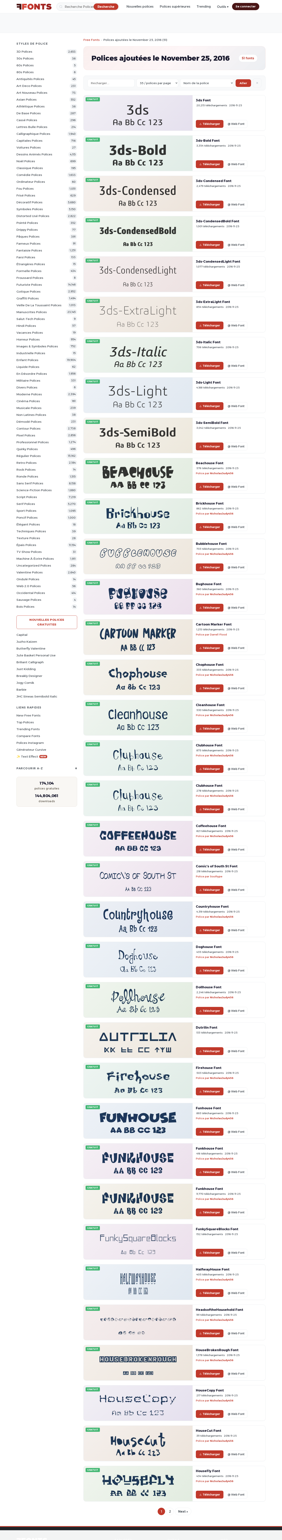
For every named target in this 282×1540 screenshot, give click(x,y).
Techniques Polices (31, 531)
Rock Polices (26, 469)
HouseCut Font (208, 1431)
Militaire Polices (28, 380)
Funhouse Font (208, 1108)
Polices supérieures (175, 6)
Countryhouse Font (212, 906)
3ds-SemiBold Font (212, 423)
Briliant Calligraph (30, 662)
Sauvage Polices (28, 600)
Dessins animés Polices (34, 154)
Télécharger (209, 124)
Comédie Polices (29, 175)
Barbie (21, 689)
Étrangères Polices (30, 264)
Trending (204, 6)
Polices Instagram (30, 743)
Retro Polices (26, 463)
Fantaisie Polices (29, 250)
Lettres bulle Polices (31, 127)
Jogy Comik (25, 683)
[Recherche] (87, 7)
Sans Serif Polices (29, 483)
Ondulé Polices (27, 579)
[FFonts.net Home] (34, 7)
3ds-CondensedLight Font (218, 261)
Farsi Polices (25, 257)
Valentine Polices (29, 572)
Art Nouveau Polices (31, 93)
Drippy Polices (27, 230)
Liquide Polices (27, 367)
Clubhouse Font (209, 745)
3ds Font (203, 100)
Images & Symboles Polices (37, 346)
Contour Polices (28, 428)
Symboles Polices (29, 209)
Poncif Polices (27, 517)
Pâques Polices (28, 236)
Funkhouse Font (209, 1148)
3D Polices (24, 51)
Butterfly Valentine (30, 648)
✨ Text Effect (31, 756)
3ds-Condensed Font (213, 181)
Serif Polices (25, 504)
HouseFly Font (208, 1471)
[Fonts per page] (157, 83)
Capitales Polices (29, 140)
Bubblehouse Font (211, 544)
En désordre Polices (31, 374)
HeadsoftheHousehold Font (219, 1310)
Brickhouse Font (210, 503)
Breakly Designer (29, 676)
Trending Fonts (28, 729)
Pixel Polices (25, 435)
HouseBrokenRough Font (217, 1350)
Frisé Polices (25, 195)
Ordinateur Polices (30, 182)
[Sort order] (207, 83)
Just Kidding (26, 669)
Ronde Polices (27, 476)
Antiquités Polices (30, 79)
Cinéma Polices (28, 401)
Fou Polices (25, 188)
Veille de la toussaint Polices (38, 305)
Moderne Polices (29, 394)
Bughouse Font (208, 584)
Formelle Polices (29, 271)
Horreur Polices (28, 339)
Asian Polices (26, 99)
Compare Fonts (28, 736)
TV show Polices (29, 552)
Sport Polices (26, 511)
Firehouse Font (208, 1068)
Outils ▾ (223, 7)
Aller (243, 83)
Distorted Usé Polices (32, 216)
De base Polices (28, 113)
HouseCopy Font (210, 1390)
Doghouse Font (209, 947)
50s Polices (25, 58)
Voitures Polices (28, 147)
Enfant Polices (27, 360)
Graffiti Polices (27, 298)
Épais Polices (26, 545)
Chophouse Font (210, 665)
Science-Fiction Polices (34, 490)
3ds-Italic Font (208, 342)
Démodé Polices (29, 422)
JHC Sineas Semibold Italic (36, 696)
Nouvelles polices (140, 6)
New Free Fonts (28, 715)
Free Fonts (91, 40)
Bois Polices (25, 606)
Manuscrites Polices (31, 312)
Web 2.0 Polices (28, 586)
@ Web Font (236, 124)
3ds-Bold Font (208, 140)
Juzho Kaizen (26, 641)
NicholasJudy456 (221, 473)
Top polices (25, 722)
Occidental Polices (30, 593)
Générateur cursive (31, 750)
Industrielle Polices (30, 353)
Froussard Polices (29, 278)
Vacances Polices (29, 332)
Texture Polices (28, 538)
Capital (21, 635)
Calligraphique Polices (33, 134)
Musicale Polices (29, 408)
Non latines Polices (31, 415)
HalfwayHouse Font (213, 1269)
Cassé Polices (26, 120)
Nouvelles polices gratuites (46, 622)
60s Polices (25, 65)
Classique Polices (29, 168)
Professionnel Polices (32, 442)
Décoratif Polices (29, 202)
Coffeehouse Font (211, 826)
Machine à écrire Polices (35, 558)
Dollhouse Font (208, 987)
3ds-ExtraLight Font (213, 302)
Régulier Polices (28, 456)
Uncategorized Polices (33, 565)
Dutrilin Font (206, 1027)
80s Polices (25, 72)
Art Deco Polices (29, 86)
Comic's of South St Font (217, 866)
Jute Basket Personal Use (36, 655)
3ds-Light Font (208, 382)
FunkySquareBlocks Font (217, 1229)
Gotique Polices (28, 291)
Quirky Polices (27, 449)
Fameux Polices (28, 243)
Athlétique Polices (30, 106)
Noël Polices (25, 161)
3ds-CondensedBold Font (217, 221)
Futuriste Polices (29, 285)
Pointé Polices (27, 223)
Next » (183, 1511)
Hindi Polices (26, 326)
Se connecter (246, 6)
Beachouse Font (209, 463)
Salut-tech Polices (30, 319)
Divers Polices (26, 387)
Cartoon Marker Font (214, 624)
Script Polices (26, 497)
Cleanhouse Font (210, 705)
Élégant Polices (28, 524)
